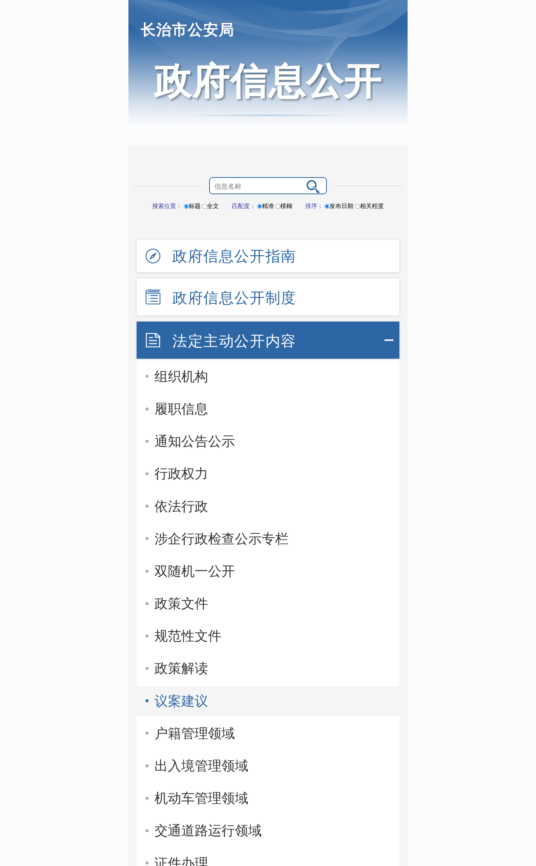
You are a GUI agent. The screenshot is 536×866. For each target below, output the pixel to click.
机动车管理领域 (201, 798)
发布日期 (339, 206)
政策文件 (181, 603)
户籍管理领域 (194, 733)
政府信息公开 (268, 81)
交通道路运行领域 (208, 830)
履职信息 (181, 408)
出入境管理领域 (201, 765)
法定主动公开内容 (234, 341)
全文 (210, 206)
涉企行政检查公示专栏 (221, 538)
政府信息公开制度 (234, 298)
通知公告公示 (194, 441)
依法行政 (181, 506)
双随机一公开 (194, 571)
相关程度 (369, 206)
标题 (192, 206)
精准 (265, 206)
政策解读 (181, 668)
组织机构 (181, 376)
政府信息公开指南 (234, 256)
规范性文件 (187, 635)
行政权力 (181, 473)
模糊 (283, 206)
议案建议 (181, 701)
